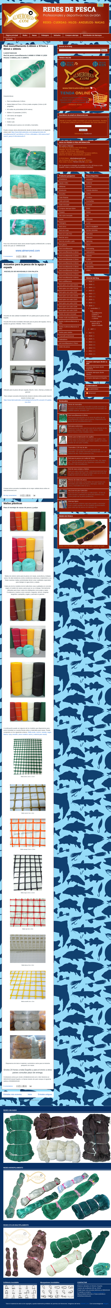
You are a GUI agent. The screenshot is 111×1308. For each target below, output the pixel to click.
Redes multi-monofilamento (68, 318)
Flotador (62, 212)
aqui (90, 162)
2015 (91, 339)
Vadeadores (63, 339)
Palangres (45, 35)
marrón (38, 732)
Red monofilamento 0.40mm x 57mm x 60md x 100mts (96, 314)
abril (92, 329)
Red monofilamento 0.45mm (69, 270)
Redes (25, 35)
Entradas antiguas (45, 1094)
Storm (88, 245)
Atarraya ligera (73, 501)
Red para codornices (75, 426)
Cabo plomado (64, 201)
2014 (91, 342)
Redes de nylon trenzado (67, 314)
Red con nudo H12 (65, 234)
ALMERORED (93, 389)
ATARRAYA (63, 179)
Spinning (89, 241)
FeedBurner (88, 133)
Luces (88, 223)
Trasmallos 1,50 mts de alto (77, 447)
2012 (91, 348)
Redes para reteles (65, 332)
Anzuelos (62, 194)
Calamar (89, 183)
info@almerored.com (78, 158)
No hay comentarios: (10, 495)
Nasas (34, 35)
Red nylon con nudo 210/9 (68, 310)
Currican (89, 205)
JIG (87, 216)
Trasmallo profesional (66, 336)
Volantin (89, 256)
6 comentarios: (8, 1086)
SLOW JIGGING (92, 230)
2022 (91, 293)
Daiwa (88, 212)
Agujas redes (63, 183)
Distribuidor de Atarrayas (92, 35)
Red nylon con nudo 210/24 (68, 296)
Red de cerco (63, 237)
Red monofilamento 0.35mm (69, 267)
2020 (91, 299)
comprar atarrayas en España (96, 378)
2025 (91, 284)
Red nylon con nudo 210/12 (68, 285)
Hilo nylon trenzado (65, 216)
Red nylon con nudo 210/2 (68, 292)
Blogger (105, 1303)
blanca (6, 734)
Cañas (88, 194)
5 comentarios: (8, 256)
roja (10, 734)
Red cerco (62, 227)
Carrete (88, 186)
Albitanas (62, 186)
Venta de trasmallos (75, 404)
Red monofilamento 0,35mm (78, 415)
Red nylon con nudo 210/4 (68, 303)
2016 (91, 336)
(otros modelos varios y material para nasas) (32, 734)
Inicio (30, 1094)
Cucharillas (90, 201)
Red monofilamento (65, 248)
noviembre (94, 308)
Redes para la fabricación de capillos (81, 437)
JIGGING (89, 219)
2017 (91, 333)
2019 (91, 303)
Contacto (9, 39)
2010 (91, 354)
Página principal (12, 35)
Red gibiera (63, 245)
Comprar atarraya (71, 35)
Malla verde (31, 732)
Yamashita (89, 267)
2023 (91, 290)
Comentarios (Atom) (32, 1100)
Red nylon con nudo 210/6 (68, 307)
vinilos (88, 270)
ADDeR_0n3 (85, 1303)
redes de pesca (64, 347)
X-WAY (88, 259)
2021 (91, 296)
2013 (91, 345)
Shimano (89, 237)
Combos (89, 197)
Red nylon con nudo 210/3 (68, 299)
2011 (91, 351)
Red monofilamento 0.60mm (69, 277)
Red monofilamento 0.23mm (69, 259)
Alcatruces (62, 190)
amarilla (15, 734)
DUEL (88, 208)
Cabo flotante (63, 197)
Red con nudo (64, 230)
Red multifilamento (65, 281)
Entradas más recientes (13, 1094)
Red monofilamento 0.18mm (69, 252)
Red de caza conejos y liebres (78, 469)
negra (49, 732)
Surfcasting (90, 248)
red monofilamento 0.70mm (68, 343)
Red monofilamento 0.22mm (69, 256)
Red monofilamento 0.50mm (69, 274)
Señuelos (57, 35)
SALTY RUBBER (92, 227)
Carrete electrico (92, 190)
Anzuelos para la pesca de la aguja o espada (96, 323)
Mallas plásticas (13, 503)
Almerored (92, 393)
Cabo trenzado (64, 205)
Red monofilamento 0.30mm (69, 263)
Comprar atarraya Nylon (67, 208)
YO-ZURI (89, 263)
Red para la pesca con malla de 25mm (81, 458)
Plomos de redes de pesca (77, 480)
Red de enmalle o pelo (67, 241)
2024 (91, 287)
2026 (91, 281)
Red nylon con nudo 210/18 (68, 288)
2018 (91, 306)
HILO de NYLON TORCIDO (77, 490)
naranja (44, 732)
